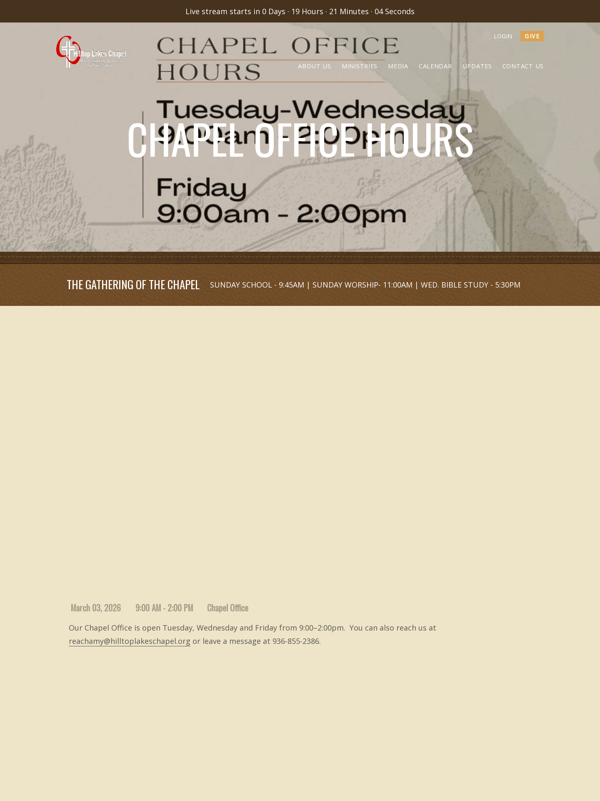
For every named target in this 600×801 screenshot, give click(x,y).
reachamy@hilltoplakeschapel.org (129, 641)
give (532, 36)
